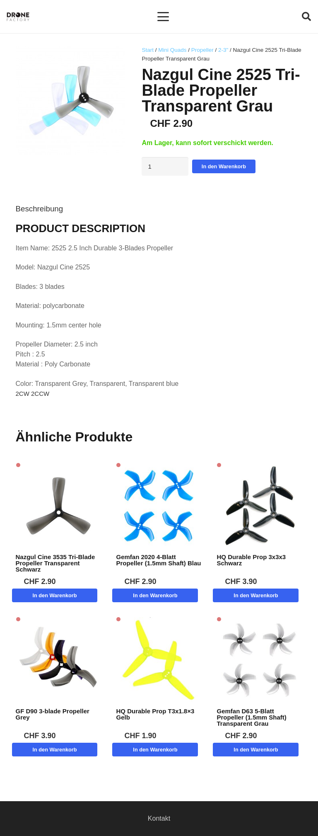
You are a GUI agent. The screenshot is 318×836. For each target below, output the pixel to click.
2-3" (223, 50)
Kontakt (159, 818)
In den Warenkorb (224, 166)
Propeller (202, 50)
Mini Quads (172, 50)
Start (148, 50)
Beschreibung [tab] (39, 208)
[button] (163, 16)
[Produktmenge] (165, 166)
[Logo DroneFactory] (18, 17)
